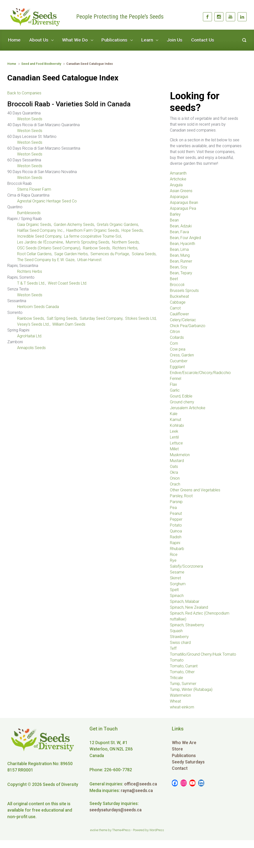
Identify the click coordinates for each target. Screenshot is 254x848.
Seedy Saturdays (188, 762)
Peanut (176, 513)
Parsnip (176, 501)
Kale (173, 413)
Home (14, 40)
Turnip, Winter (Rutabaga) (191, 689)
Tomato (177, 660)
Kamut (175, 419)
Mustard (177, 460)
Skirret (175, 578)
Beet (174, 278)
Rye (173, 560)
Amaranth (178, 173)
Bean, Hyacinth (182, 243)
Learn (147, 40)
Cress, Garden (182, 355)
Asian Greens (181, 190)
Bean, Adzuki (181, 226)
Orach (175, 484)
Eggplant (177, 366)
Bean (174, 220)
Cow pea (177, 349)
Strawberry (179, 636)
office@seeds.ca (140, 784)
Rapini (175, 542)
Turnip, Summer (183, 683)
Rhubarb (177, 548)
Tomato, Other (182, 672)
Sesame (177, 572)
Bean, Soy (178, 267)
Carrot (175, 308)
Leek (174, 431)
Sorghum (178, 584)
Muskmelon (180, 454)
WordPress (156, 830)
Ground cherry (182, 402)
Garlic (175, 390)
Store (177, 749)
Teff (173, 648)
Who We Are (184, 742)
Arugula (176, 185)
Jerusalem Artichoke (187, 408)
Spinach (177, 595)
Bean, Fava (179, 232)
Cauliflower (179, 314)
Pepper (176, 519)
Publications (114, 40)
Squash (176, 630)
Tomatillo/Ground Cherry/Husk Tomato (203, 654)
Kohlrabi (177, 425)
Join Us (174, 40)
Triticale (176, 677)
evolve (94, 830)
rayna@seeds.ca (137, 790)
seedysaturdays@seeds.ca (115, 809)
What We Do (75, 40)
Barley (175, 214)
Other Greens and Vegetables (195, 490)
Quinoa (176, 531)
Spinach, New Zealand (189, 607)
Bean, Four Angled (185, 237)
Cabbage (178, 302)
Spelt (174, 589)
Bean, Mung (180, 255)
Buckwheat (179, 296)
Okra (174, 472)
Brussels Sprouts (184, 290)
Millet (174, 449)
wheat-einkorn (182, 707)
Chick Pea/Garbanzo (187, 325)
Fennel (175, 378)
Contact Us (202, 40)
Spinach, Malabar (184, 601)
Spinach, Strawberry (187, 625)
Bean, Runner (181, 261)
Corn (174, 343)
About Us (38, 40)
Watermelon (180, 695)
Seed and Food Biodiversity (41, 64)
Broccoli (177, 284)
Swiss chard (180, 642)
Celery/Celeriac (183, 320)
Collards (177, 337)
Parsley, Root (181, 496)
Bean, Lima (179, 249)
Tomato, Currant (184, 666)
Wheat (175, 701)
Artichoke (178, 179)
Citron (175, 331)
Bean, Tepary (181, 273)
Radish (175, 537)
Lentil (174, 437)
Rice (173, 554)
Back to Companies (24, 93)
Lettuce (176, 443)
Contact (180, 768)
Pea (173, 507)
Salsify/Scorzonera (186, 566)
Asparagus (179, 196)
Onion (175, 478)
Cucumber (179, 361)
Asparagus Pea (183, 208)
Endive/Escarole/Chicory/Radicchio (200, 372)
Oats (174, 466)
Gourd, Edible (181, 396)
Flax (173, 384)
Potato (176, 525)
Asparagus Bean (184, 202)
